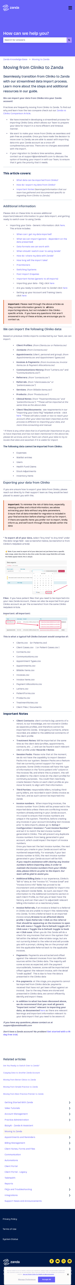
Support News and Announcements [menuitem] (23, 1201)
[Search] (69, 40)
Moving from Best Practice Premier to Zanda (23, 1094)
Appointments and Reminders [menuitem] (20, 1137)
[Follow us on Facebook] (51, 1261)
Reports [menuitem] (9, 1183)
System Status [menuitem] (10, 1239)
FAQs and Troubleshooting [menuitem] (18, 1189)
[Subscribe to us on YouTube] (57, 1261)
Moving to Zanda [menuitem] (13, 1131)
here (62, 225)
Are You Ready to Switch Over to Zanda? (21, 1066)
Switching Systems (26, 269)
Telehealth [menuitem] (10, 1178)
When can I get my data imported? (34, 234)
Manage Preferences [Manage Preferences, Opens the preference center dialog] (27, 1282)
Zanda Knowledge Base (15, 59)
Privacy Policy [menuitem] (10, 1219)
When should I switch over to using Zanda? (39, 251)
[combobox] (35, 40)
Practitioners (23, 265)
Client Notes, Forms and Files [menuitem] (20, 1149)
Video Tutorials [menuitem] (12, 1108)
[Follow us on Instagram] (63, 1261)
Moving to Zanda (40, 59)
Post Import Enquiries (28, 274)
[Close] (68, 1277)
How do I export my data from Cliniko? (35, 185)
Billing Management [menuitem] (15, 1143)
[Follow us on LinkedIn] (69, 1261)
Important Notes (25, 189)
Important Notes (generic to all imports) (37, 278)
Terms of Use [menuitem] (9, 1229)
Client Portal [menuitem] (11, 1166)
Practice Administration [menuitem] (17, 1119)
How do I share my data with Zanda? (35, 255)
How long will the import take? (32, 260)
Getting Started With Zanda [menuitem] (19, 1102)
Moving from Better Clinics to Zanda (19, 1080)
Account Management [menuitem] (16, 1114)
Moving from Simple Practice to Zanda (20, 1087)
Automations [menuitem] (11, 1160)
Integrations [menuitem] (11, 1195)
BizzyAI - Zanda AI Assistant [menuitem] (19, 1125)
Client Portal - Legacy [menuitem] (16, 1172)
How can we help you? (26, 33)
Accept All (46, 1282)
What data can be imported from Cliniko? (37, 180)
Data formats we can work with (33, 246)
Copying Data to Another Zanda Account (21, 1073)
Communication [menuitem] (13, 1154)
